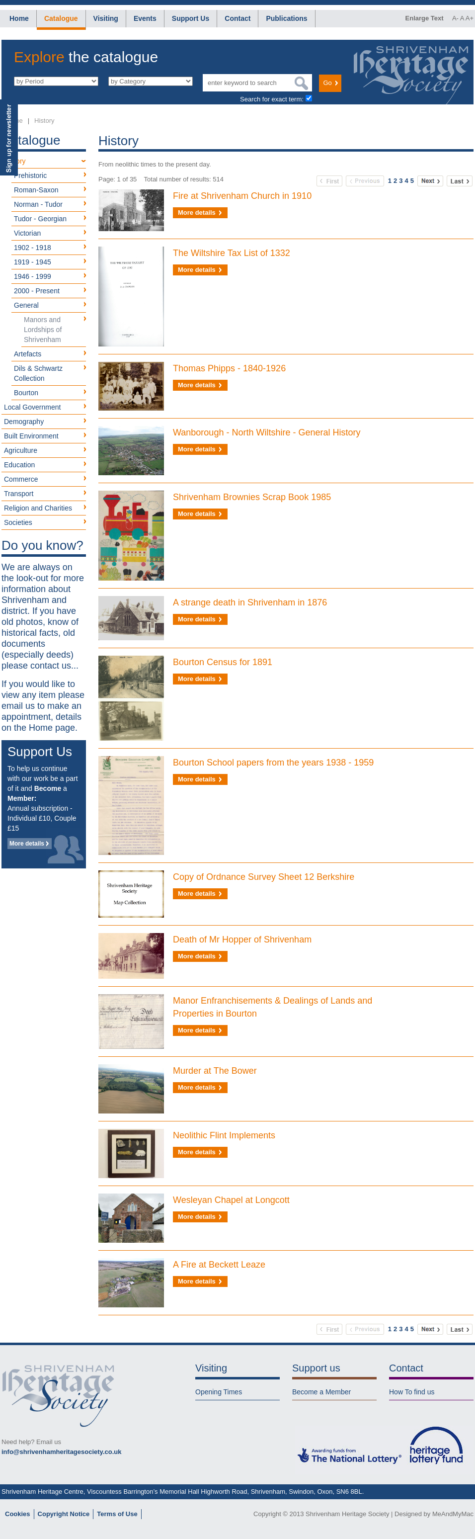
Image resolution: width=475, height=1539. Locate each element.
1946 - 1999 (32, 276)
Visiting (105, 18)
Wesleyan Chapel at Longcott (231, 1200)
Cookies (17, 1514)
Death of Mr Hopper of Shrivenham (242, 939)
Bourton (26, 393)
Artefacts (27, 354)
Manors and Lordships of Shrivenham (43, 329)
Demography (24, 422)
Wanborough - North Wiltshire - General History (266, 432)
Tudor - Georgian (40, 219)
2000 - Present (37, 291)
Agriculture (20, 450)
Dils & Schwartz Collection (38, 373)
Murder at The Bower (215, 1071)
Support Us (190, 18)
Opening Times (218, 1392)
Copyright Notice (64, 1514)
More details (26, 843)
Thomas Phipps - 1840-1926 (229, 368)
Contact (237, 18)
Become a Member (321, 1392)
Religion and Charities (38, 508)
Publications (286, 18)
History (44, 120)
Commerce (21, 479)
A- (455, 18)
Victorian (27, 233)
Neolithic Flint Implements (224, 1135)
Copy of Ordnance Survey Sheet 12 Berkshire (263, 877)
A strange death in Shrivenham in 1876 (250, 602)
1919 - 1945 (32, 262)
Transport (18, 494)
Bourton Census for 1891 (222, 662)
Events (145, 18)
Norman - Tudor (38, 204)
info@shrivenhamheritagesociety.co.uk (61, 1451)
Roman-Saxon (36, 190)
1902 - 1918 (32, 248)
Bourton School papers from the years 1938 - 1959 (273, 763)
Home (19, 18)
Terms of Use (117, 1514)
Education (19, 465)
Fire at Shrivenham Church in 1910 (242, 196)
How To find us (412, 1392)
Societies (18, 522)
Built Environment (31, 436)
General (26, 305)
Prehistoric (30, 175)
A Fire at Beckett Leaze (219, 1265)
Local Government (32, 407)
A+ (470, 18)
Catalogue (61, 18)
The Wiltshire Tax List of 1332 (231, 253)
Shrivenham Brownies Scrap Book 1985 (252, 497)
